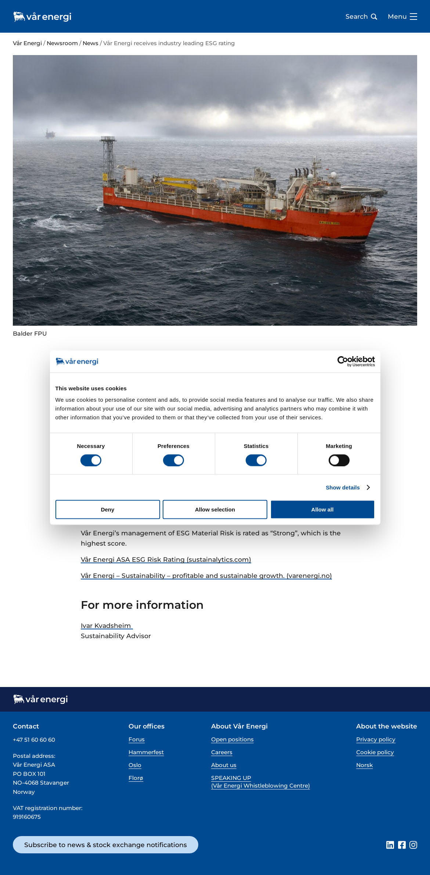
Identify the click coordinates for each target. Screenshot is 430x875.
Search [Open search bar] (361, 16)
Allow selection (215, 509)
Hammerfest (146, 752)
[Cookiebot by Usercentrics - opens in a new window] (343, 361)
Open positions (232, 739)
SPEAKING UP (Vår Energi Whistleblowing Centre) (260, 781)
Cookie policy (375, 752)
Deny (108, 509)
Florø (136, 777)
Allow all (322, 509)
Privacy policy (375, 739)
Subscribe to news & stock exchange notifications (105, 845)
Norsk (364, 765)
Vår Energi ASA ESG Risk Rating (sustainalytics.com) (166, 559)
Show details (343, 487)
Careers (221, 752)
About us (223, 765)
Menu (402, 16)
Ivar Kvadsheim (107, 625)
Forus (137, 739)
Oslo (135, 765)
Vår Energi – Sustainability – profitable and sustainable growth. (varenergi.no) (206, 575)
